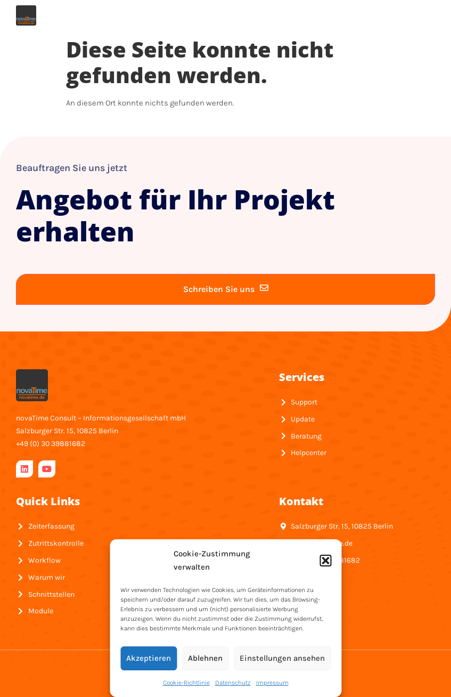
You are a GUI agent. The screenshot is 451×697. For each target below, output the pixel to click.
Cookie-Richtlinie (186, 682)
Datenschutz (233, 682)
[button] (325, 560)
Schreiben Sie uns (225, 288)
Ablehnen (205, 658)
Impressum (272, 682)
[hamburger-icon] (421, 15)
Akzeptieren (148, 658)
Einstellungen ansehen (282, 658)
